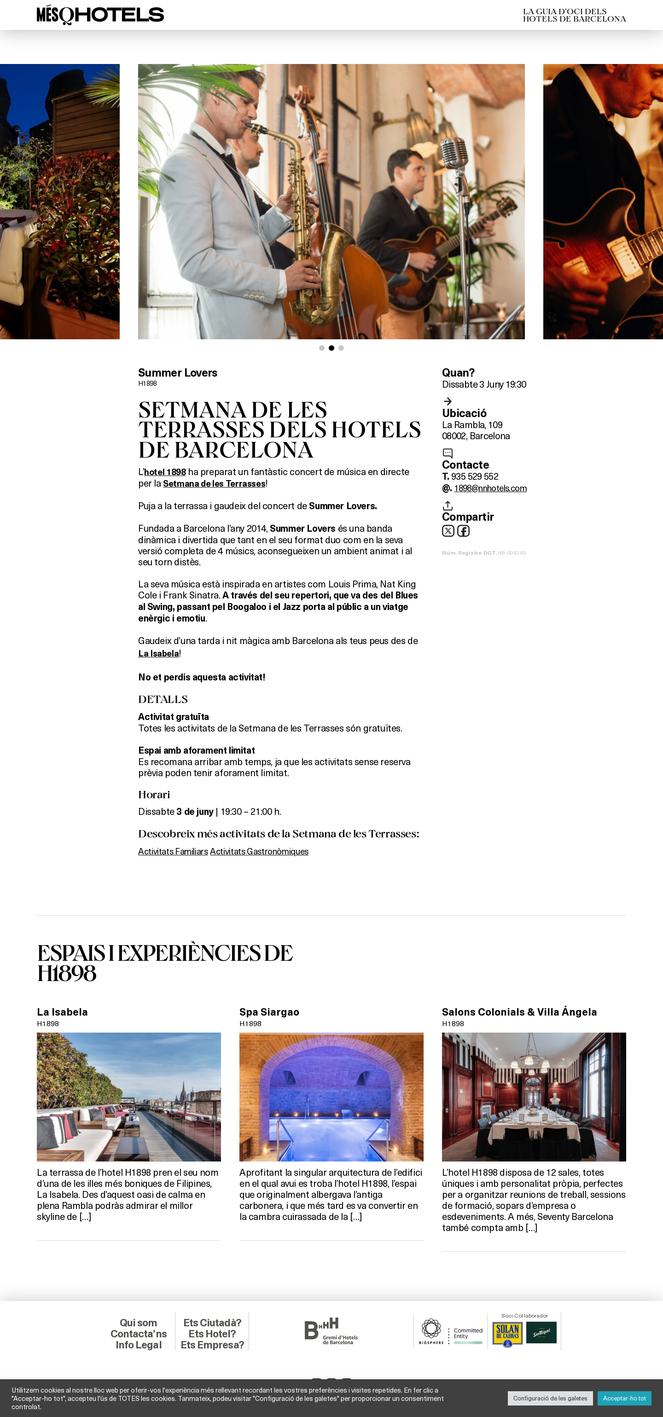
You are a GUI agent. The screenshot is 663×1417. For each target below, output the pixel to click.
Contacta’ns (138, 1333)
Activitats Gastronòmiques (274, 850)
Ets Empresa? (212, 1344)
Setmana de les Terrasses (217, 482)
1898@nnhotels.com (495, 487)
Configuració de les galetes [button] (550, 1398)
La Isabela (63, 1011)
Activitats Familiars (177, 850)
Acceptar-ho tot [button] (624, 1398)
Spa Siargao (270, 1011)
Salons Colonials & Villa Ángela (523, 1011)
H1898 (148, 383)
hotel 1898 (166, 471)
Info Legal (138, 1344)
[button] (322, 348)
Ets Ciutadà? (212, 1322)
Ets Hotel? (212, 1333)
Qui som (138, 1322)
